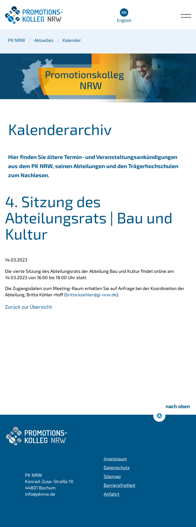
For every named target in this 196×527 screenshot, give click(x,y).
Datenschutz (117, 467)
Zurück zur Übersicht (28, 307)
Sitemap (112, 476)
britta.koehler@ (91, 294)
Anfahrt (111, 494)
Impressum (115, 458)
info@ (40, 494)
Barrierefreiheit (119, 485)
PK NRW (16, 40)
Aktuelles (43, 40)
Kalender (71, 40)
